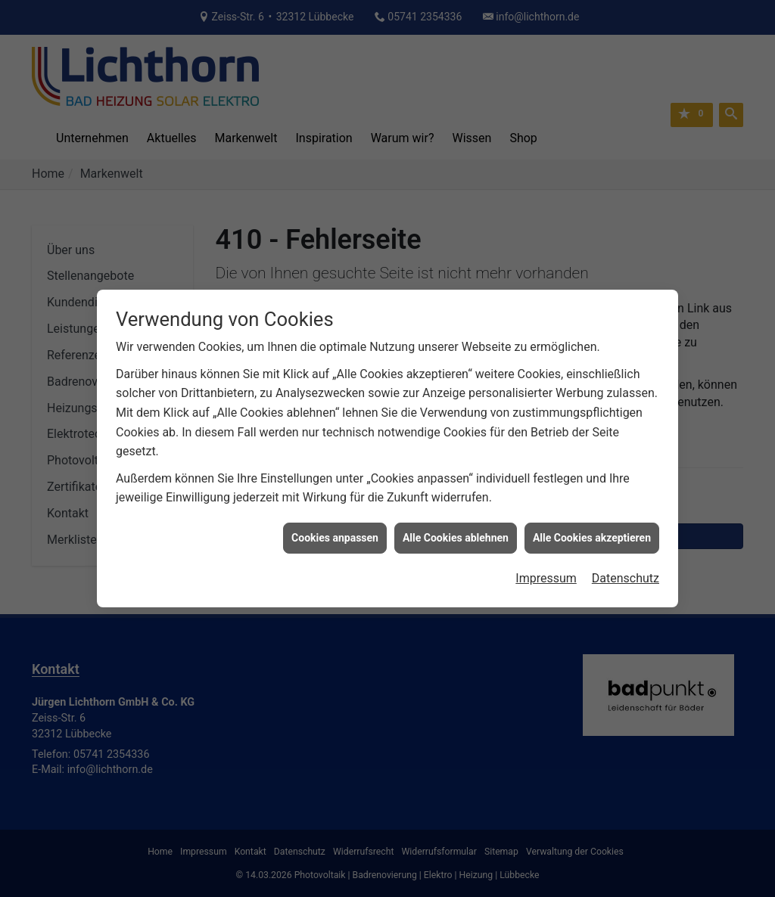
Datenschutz (625, 572)
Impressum (546, 572)
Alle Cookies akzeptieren (592, 531)
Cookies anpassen (334, 531)
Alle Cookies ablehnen (456, 531)
